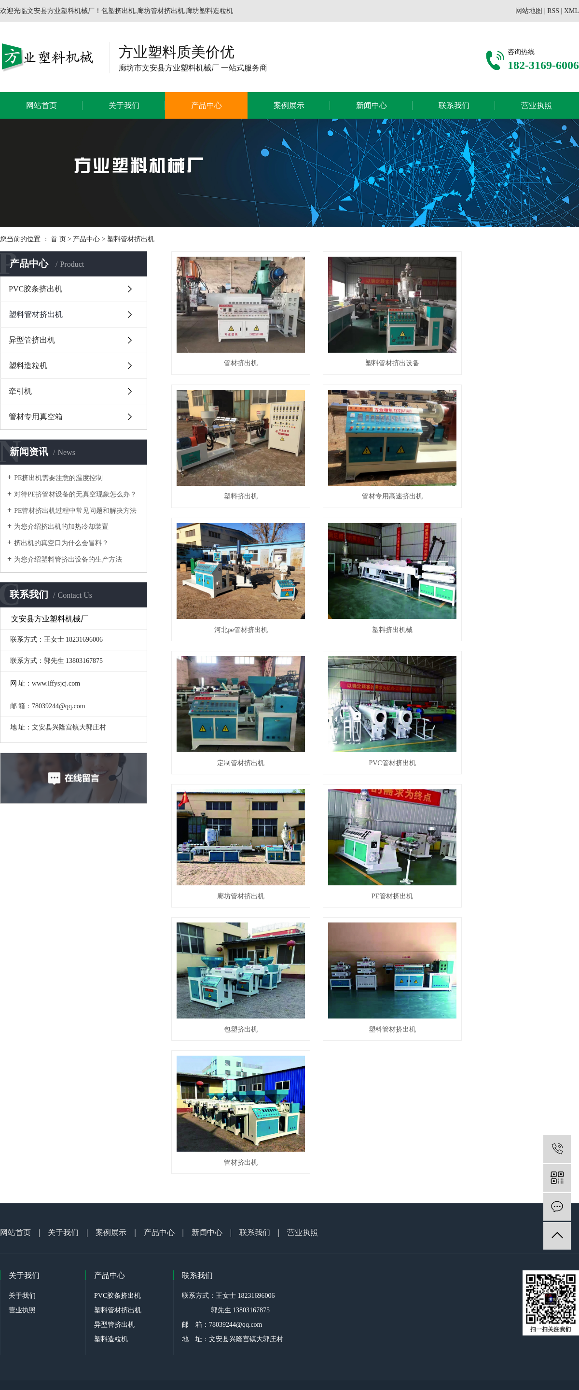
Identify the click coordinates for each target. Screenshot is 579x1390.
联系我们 (454, 105)
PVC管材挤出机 (375, 603)
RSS (553, 10)
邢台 (293, 1098)
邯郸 (345, 1098)
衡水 (358, 1098)
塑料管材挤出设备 (375, 354)
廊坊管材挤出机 (515, 603)
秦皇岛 (393, 1098)
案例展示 (289, 105)
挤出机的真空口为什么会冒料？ (61, 543)
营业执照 (536, 105)
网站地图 (528, 10)
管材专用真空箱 (36, 417)
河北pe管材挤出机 (375, 479)
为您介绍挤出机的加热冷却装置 (61, 526)
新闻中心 (371, 105)
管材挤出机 (235, 354)
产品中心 (206, 105)
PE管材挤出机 (235, 728)
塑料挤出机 (515, 354)
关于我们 (124, 105)
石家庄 (374, 1098)
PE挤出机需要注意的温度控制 (58, 478)
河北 (267, 1098)
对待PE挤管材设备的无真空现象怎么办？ (75, 494)
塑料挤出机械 (515, 479)
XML (571, 10)
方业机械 (218, 1098)
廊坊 (280, 1098)
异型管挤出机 (32, 340)
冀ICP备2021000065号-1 (275, 1086)
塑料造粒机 (28, 365)
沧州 (332, 1098)
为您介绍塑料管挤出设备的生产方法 (68, 559)
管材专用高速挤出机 (235, 479)
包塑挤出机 (375, 728)
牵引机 (20, 391)
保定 (319, 1098)
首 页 (58, 239)
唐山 (306, 1098)
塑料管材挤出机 (130, 239)
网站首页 (41, 105)
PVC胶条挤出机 (35, 289)
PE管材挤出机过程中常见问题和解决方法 (75, 510)
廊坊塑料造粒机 (428, 1086)
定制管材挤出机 (235, 603)
